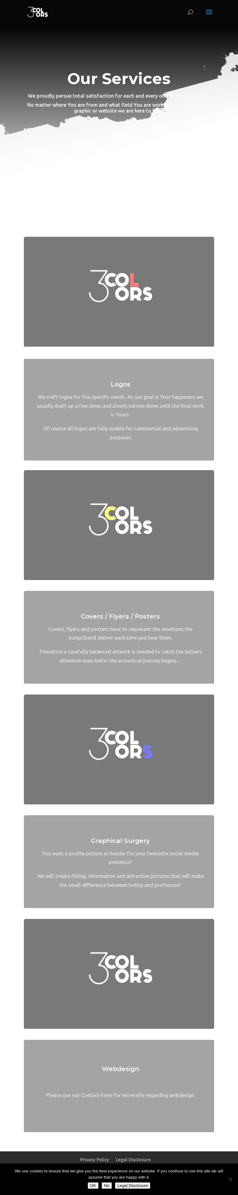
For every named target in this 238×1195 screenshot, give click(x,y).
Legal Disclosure (133, 1160)
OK (93, 1185)
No (106, 1185)
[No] (230, 1179)
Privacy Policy (94, 1160)
